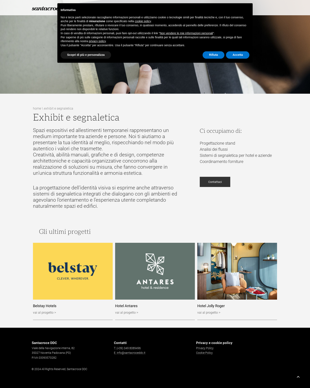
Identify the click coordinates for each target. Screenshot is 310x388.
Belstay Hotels (44, 306)
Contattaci (215, 187)
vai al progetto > (44, 312)
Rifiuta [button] (213, 54)
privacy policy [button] (97, 41)
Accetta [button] (237, 54)
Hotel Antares (126, 306)
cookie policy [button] (143, 21)
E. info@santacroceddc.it (129, 352)
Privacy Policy (205, 348)
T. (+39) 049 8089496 (127, 348)
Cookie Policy (204, 352)
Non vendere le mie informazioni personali (186, 33)
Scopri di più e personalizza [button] (86, 54)
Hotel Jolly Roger (211, 306)
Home (37, 108)
